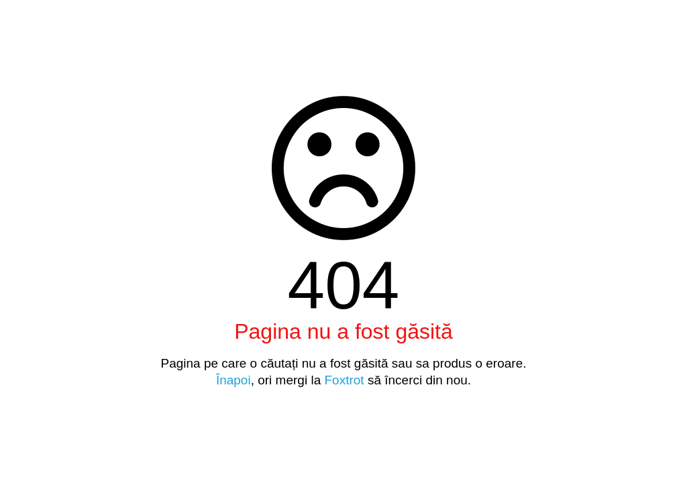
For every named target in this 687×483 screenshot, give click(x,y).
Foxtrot (344, 380)
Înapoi (233, 380)
